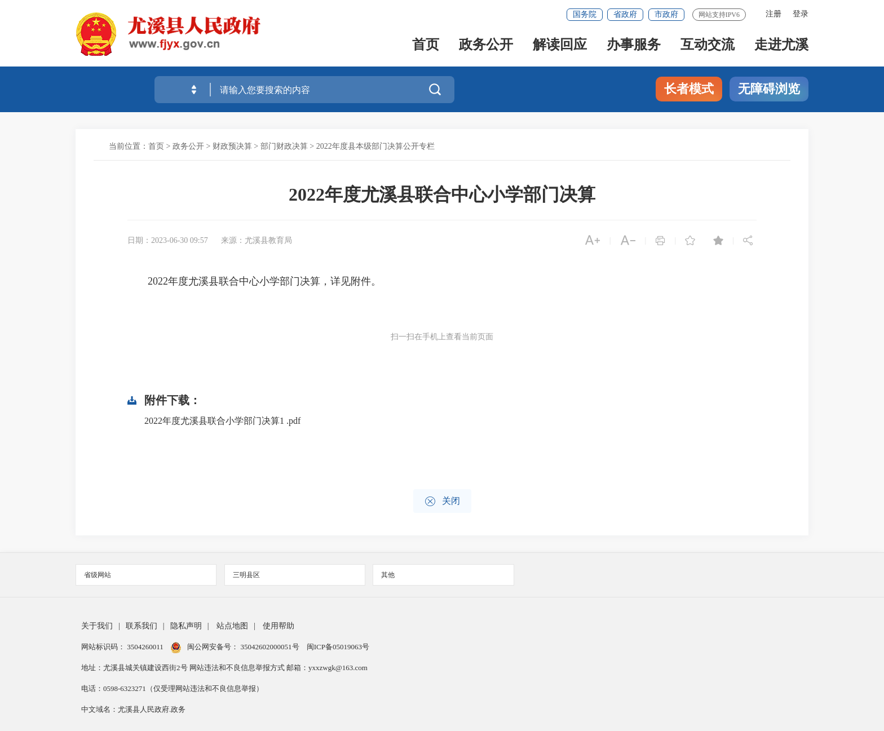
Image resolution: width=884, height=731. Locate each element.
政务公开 (486, 45)
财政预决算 (232, 146)
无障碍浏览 (769, 89)
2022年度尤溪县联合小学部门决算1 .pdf (222, 421)
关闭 (442, 501)
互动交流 (707, 45)
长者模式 (689, 89)
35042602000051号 (271, 647)
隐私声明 (186, 626)
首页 (425, 45)
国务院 (584, 14)
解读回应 (560, 45)
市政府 (666, 14)
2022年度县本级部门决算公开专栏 (375, 146)
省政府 (625, 14)
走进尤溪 (781, 45)
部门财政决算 (284, 146)
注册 (773, 14)
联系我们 (141, 626)
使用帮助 (278, 626)
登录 (800, 14)
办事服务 (634, 45)
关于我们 (97, 626)
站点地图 (232, 626)
